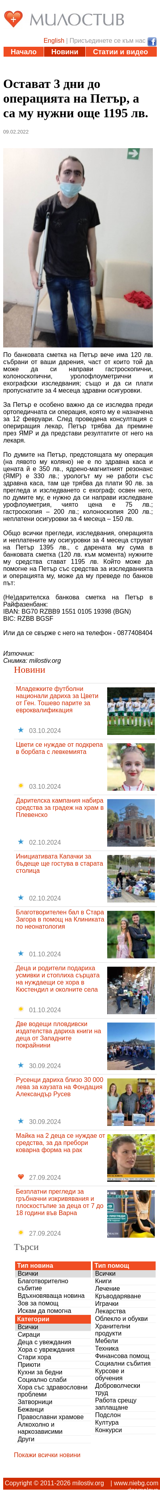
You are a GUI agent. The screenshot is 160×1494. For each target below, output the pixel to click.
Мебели (106, 1341)
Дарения (26, 72)
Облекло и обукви (121, 1318)
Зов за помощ (37, 1303)
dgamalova (142, 1490)
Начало (24, 52)
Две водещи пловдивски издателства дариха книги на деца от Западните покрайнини (58, 1035)
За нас (113, 72)
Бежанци (30, 1409)
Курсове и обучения (109, 1374)
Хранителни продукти (112, 1330)
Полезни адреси (97, 62)
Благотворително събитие (42, 1285)
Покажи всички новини (47, 1455)
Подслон (108, 1415)
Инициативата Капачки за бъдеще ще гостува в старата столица (59, 863)
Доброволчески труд (117, 1389)
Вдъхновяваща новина (51, 1295)
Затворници (34, 1402)
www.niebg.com (136, 1483)
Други (25, 1439)
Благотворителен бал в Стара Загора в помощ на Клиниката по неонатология (60, 919)
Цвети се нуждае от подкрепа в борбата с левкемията (59, 748)
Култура (106, 1422)
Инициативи (32, 62)
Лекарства (110, 1311)
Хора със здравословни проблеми (52, 1391)
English (54, 40)
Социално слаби (41, 1379)
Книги (103, 1281)
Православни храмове (50, 1417)
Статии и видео (120, 52)
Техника (106, 1348)
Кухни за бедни (39, 1372)
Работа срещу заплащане (115, 1404)
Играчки (106, 1303)
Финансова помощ (122, 1356)
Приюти (28, 1364)
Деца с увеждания (44, 1342)
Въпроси (71, 72)
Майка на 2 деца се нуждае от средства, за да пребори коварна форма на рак (60, 1142)
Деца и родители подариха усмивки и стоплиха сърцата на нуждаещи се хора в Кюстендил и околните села (58, 979)
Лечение (107, 1288)
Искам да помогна (44, 1310)
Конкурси (108, 1430)
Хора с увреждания (46, 1349)
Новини (64, 52)
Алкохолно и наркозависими (39, 1428)
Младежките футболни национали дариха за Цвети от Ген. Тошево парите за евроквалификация (57, 699)
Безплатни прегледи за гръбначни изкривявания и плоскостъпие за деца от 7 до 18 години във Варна (60, 1202)
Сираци (28, 1334)
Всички (27, 1273)
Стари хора (34, 1357)
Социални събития (122, 1363)
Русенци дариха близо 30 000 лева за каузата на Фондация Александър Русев (59, 1086)
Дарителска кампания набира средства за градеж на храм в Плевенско (60, 807)
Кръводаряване (118, 1296)
